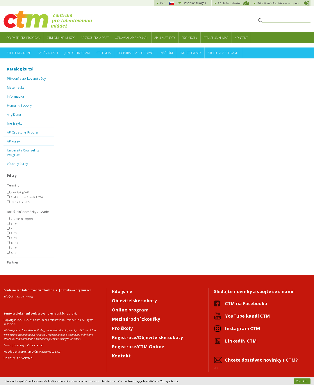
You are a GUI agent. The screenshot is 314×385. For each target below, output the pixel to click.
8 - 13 (12, 233)
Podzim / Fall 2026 (18, 202)
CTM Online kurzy (61, 38)
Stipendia (103, 53)
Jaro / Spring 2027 (18, 192)
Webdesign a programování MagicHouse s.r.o (32, 351)
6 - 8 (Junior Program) (20, 218)
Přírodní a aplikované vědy (26, 78)
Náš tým (167, 53)
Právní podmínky (14, 345)
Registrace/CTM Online (138, 347)
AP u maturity (164, 38)
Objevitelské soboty (134, 301)
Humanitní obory (19, 105)
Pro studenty (190, 53)
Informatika (15, 96)
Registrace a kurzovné (136, 53)
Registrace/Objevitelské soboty (147, 337)
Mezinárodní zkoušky (136, 319)
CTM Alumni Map (215, 38)
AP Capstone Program (24, 132)
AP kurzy (13, 141)
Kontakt (241, 38)
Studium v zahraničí (223, 53)
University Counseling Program (23, 152)
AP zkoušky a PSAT (95, 38)
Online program (130, 310)
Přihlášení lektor (229, 3)
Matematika (16, 87)
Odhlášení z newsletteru (18, 358)
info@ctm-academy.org (18, 296)
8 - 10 (12, 223)
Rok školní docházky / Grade (28, 211)
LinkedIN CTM (241, 341)
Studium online (19, 53)
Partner (12, 262)
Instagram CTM (242, 328)
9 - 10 (12, 247)
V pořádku (302, 381)
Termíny (13, 185)
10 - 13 (12, 242)
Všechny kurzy (17, 163)
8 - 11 (12, 228)
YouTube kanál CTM (247, 316)
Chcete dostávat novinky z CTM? (261, 360)
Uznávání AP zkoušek (131, 38)
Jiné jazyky (14, 123)
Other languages (194, 3)
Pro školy (189, 38)
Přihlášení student (278, 3)
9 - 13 (12, 238)
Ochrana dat (35, 345)
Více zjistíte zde (169, 381)
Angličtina (14, 114)
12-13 (12, 252)
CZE (162, 3)
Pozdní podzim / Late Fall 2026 (25, 197)
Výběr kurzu (48, 53)
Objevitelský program (23, 38)
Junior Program (77, 53)
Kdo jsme (122, 291)
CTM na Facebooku (246, 303)
